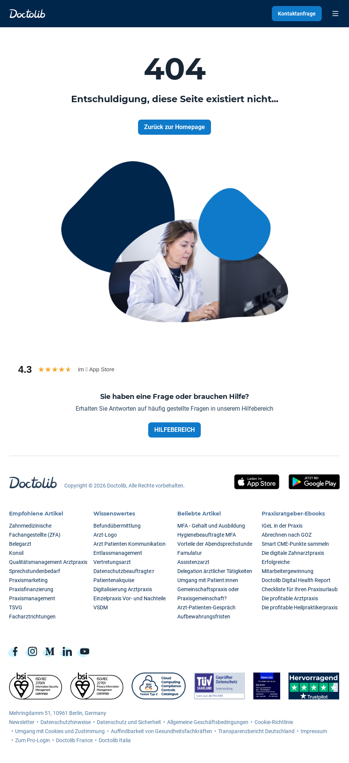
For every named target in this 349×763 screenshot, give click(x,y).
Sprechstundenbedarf (34, 571)
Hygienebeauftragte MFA (206, 535)
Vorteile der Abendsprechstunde (214, 544)
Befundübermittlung (117, 526)
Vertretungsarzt (112, 562)
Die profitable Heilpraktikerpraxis (300, 607)
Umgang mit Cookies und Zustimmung (60, 731)
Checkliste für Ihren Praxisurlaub (300, 589)
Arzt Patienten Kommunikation (129, 544)
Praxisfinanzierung (31, 589)
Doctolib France (74, 740)
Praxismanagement (32, 598)
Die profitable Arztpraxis (290, 598)
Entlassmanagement (117, 553)
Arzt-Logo (105, 535)
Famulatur (189, 553)
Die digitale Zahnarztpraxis (293, 553)
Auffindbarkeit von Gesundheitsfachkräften (161, 731)
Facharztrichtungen (32, 617)
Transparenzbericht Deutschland (256, 731)
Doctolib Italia (115, 740)
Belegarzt (20, 544)
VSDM (100, 607)
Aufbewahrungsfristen (203, 617)
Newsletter (21, 722)
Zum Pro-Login (32, 740)
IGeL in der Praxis (282, 526)
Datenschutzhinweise (65, 722)
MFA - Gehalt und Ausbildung (211, 526)
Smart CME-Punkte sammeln (295, 544)
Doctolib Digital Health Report (296, 580)
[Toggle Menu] (335, 13)
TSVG (15, 607)
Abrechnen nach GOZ (287, 535)
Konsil (16, 553)
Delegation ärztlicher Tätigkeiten (214, 571)
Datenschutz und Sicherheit (129, 722)
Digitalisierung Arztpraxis (122, 589)
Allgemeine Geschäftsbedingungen (207, 722)
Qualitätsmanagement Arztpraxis (48, 562)
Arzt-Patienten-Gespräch (206, 607)
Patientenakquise (113, 580)
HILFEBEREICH (174, 429)
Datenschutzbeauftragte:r (123, 571)
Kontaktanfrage (297, 14)
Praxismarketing (28, 580)
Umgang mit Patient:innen (207, 580)
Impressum (314, 731)
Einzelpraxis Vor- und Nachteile (129, 598)
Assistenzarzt (193, 562)
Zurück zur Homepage (174, 127)
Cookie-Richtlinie (273, 722)
